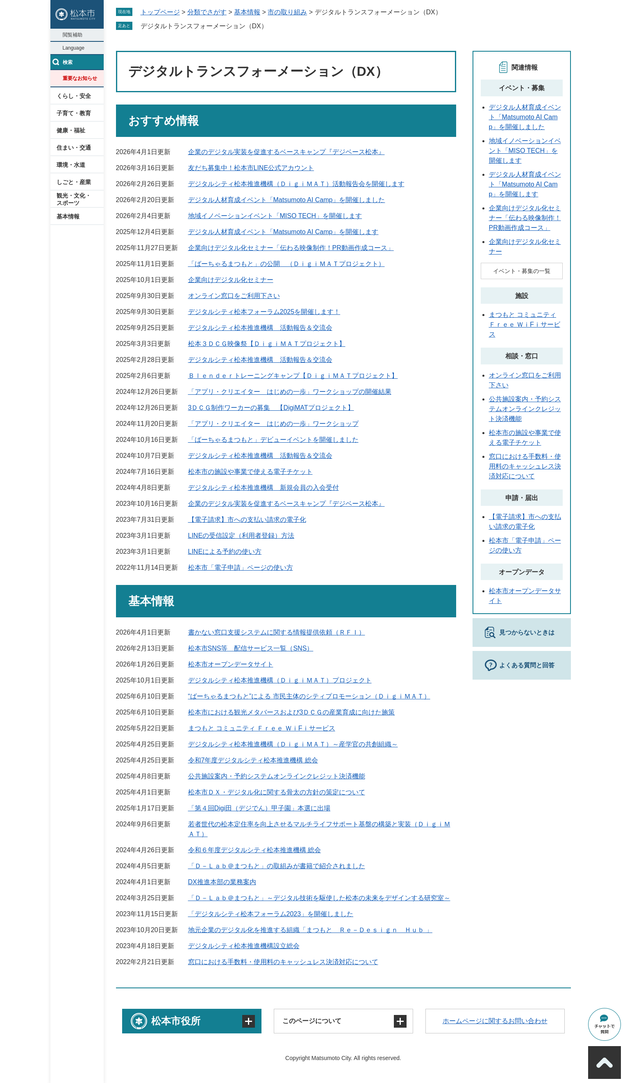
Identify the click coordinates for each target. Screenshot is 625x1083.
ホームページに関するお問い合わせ (495, 1020)
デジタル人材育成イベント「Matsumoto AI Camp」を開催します (283, 231)
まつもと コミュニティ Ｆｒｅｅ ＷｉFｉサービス (261, 728)
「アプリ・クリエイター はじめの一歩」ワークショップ (273, 423)
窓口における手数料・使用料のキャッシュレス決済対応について (283, 961)
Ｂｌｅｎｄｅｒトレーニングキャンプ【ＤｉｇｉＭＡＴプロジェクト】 (293, 375)
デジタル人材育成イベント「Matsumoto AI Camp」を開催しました (286, 199)
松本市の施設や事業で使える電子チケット (250, 471)
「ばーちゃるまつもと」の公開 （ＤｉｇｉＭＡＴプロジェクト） (286, 263)
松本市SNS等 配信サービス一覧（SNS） (251, 648)
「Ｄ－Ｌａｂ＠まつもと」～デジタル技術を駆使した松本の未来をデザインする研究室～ (319, 897)
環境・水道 (71, 165)
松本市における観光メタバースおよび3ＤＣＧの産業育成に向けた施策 (291, 712)
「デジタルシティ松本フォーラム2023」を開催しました (271, 913)
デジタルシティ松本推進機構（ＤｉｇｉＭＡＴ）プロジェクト (280, 680)
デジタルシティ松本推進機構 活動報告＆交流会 (260, 327)
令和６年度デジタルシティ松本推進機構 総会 (254, 849)
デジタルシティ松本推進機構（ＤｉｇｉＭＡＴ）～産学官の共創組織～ (293, 744)
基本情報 (68, 216)
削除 (273, 26)
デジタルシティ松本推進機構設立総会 (244, 945)
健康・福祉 (71, 130)
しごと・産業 (74, 182)
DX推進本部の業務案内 (222, 881)
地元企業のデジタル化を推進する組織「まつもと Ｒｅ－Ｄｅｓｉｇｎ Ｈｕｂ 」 (310, 929)
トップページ (160, 12)
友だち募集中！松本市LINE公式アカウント (251, 167)
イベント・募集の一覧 (521, 271)
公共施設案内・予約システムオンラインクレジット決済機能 (276, 776)
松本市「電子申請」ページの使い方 (240, 567)
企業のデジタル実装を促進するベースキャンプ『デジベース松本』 (286, 151)
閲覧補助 (72, 35)
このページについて (311, 1020)
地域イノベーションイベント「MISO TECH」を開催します (275, 215)
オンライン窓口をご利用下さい (234, 295)
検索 (68, 62)
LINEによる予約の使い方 (225, 551)
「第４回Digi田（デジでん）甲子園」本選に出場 (259, 808)
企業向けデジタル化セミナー (230, 279)
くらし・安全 (74, 96)
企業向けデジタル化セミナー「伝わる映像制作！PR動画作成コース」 (291, 247)
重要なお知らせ (80, 78)
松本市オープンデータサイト (230, 664)
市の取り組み (287, 12)
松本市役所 (175, 1020)
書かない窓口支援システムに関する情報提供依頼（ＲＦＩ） (276, 632)
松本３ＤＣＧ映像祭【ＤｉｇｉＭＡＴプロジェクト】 (266, 343)
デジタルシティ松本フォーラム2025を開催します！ (264, 311)
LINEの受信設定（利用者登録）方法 (241, 535)
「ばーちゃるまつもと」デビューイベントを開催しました (273, 439)
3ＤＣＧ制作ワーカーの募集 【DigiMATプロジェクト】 (271, 407)
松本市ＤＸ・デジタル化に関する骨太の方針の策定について (276, 792)
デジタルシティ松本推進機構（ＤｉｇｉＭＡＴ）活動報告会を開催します (296, 183)
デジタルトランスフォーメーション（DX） (204, 26)
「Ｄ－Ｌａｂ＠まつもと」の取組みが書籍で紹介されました (276, 865)
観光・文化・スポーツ (74, 199)
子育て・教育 (74, 113)
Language (73, 48)
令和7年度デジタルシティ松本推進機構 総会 (253, 760)
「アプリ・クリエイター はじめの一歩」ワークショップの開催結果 (289, 391)
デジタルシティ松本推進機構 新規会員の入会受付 (263, 487)
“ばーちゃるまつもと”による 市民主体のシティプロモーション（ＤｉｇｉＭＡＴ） (309, 696)
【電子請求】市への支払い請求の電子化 (247, 519)
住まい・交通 (74, 147)
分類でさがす (207, 12)
